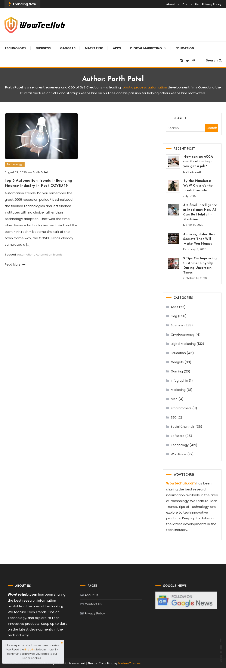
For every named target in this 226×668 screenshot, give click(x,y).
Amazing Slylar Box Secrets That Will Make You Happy (199, 239)
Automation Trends (49, 255)
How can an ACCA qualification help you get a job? (198, 161)
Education (185, 48)
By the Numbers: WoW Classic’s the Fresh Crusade (198, 185)
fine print (29, 649)
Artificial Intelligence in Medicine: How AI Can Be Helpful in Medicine (200, 212)
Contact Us (190, 4)
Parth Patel (40, 172)
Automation (25, 255)
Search (214, 60)
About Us (172, 4)
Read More (15, 264)
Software (177, 436)
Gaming (177, 371)
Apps (117, 48)
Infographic (179, 380)
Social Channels (183, 426)
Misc (174, 399)
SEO (174, 417)
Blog (174, 316)
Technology (15, 48)
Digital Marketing (146, 48)
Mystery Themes (129, 663)
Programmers (181, 408)
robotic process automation (144, 87)
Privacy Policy (212, 4)
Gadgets (67, 48)
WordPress (178, 454)
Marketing (94, 48)
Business (43, 48)
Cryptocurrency (183, 334)
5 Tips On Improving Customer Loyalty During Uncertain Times (200, 265)
